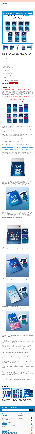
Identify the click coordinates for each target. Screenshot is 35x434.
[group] (17, 27)
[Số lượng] (4, 80)
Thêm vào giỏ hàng (5, 83)
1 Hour (29, 60)
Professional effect (23, 60)
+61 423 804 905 (6, 430)
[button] (32, 47)
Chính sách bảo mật (20, 415)
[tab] (6, 87)
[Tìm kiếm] (32, 6)
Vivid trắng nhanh (5, 60)
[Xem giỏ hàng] (31, 3)
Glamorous (16, 60)
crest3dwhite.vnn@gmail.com (7, 422)
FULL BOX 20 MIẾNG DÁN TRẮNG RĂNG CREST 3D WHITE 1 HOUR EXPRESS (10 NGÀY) (28, 400)
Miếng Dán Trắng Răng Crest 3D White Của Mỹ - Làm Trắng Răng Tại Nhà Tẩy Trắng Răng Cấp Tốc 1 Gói (17, 400)
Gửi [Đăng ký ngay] (31, 409)
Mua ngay (14, 83)
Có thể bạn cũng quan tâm (8, 386)
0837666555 (5, 421)
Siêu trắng (11, 60)
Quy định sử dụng (20, 419)
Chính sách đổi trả (20, 418)
